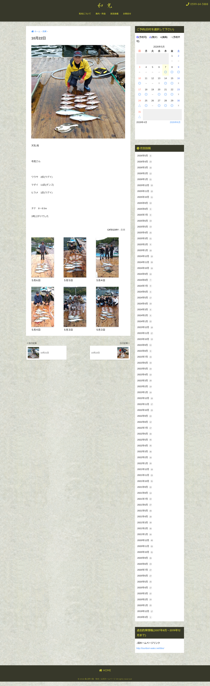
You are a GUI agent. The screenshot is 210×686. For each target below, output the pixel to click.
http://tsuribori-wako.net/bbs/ (150, 652)
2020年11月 (145, 549)
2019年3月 (144, 621)
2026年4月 (144, 161)
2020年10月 (145, 556)
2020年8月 (144, 567)
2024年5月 (144, 299)
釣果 (123, 229)
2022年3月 (144, 454)
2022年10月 (145, 412)
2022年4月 (144, 448)
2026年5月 (144, 155)
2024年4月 (144, 305)
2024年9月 (144, 275)
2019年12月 (145, 615)
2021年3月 (144, 526)
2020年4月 (144, 591)
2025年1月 (144, 251)
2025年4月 (144, 233)
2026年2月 (144, 173)
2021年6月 (144, 508)
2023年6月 (144, 364)
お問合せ (127, 14)
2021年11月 (145, 478)
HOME (105, 674)
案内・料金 (101, 14)
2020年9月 (144, 562)
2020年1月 (144, 609)
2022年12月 (145, 400)
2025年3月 (144, 239)
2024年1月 (144, 323)
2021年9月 (144, 490)
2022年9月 (144, 418)
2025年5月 (144, 227)
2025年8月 (144, 209)
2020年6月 (144, 579)
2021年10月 (145, 484)
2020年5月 (144, 585)
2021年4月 (144, 520)
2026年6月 (175, 122)
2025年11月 (145, 191)
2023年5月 (144, 370)
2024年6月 (144, 293)
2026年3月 (144, 167)
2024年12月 (145, 257)
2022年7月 (144, 430)
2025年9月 (144, 203)
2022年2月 (144, 460)
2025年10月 (145, 197)
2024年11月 (145, 263)
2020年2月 (144, 603)
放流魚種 (114, 14)
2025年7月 (144, 215)
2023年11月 (145, 335)
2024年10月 (145, 269)
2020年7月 (144, 573)
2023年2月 (144, 388)
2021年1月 (144, 538)
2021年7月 (144, 502)
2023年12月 (145, 329)
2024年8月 (144, 281)
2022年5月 (144, 442)
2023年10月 (145, 341)
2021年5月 (144, 514)
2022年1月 (144, 466)
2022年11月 (145, 406)
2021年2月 (144, 532)
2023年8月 (144, 352)
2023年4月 (144, 376)
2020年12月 (145, 544)
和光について (85, 14)
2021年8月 (144, 496)
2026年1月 (144, 179)
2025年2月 (144, 245)
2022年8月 (144, 424)
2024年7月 (144, 287)
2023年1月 (144, 394)
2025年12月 (145, 185)
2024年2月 (144, 317)
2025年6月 (144, 221)
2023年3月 (144, 382)
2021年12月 (145, 472)
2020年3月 (144, 597)
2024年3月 (144, 311)
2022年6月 (144, 436)
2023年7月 (144, 358)
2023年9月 (144, 346)
